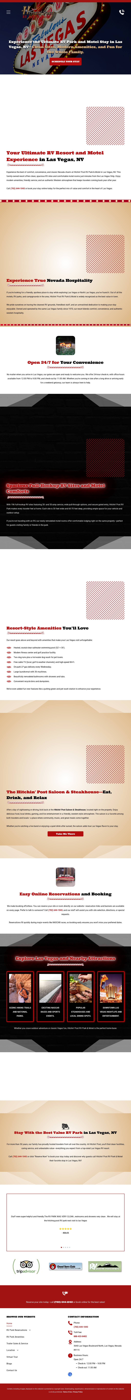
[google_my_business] (70, 1374)
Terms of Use (67, 1392)
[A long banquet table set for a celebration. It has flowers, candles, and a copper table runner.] (109, 1076)
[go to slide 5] (69, 1247)
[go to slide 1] (61, 1247)
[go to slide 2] (63, 1247)
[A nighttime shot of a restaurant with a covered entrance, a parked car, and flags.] (64, 112)
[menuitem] (35, 1324)
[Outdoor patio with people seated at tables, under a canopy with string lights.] (64, 751)
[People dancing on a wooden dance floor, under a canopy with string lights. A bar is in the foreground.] (50, 1076)
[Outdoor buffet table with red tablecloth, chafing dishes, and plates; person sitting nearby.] (65, 877)
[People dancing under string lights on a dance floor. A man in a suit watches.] (21, 1076)
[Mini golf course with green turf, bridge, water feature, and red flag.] (64, 587)
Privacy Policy (78, 1392)
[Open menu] (8, 12)
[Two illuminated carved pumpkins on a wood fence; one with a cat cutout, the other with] (65, 345)
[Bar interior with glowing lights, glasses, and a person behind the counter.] (64, 444)
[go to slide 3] (65, 1247)
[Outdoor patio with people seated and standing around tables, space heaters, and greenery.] (64, 240)
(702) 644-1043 (63, 1302)
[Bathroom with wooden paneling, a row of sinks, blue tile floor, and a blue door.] (80, 1076)
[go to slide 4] (67, 1247)
